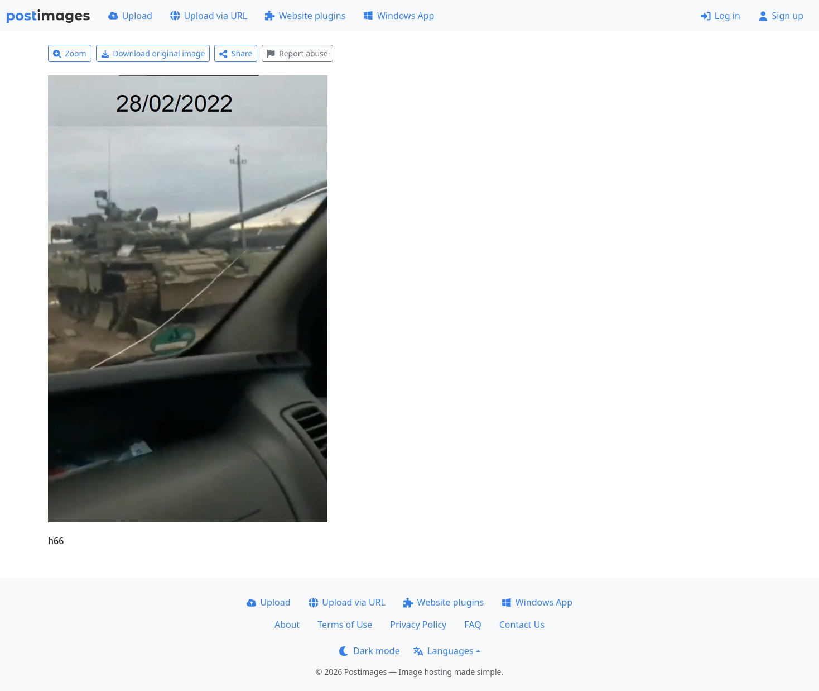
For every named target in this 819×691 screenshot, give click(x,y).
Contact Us (522, 624)
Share (235, 53)
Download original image (153, 53)
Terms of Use (344, 624)
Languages (443, 651)
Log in (720, 15)
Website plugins (305, 15)
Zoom (69, 53)
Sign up (780, 15)
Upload (130, 15)
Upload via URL (208, 15)
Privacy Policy (418, 624)
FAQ (472, 624)
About (287, 624)
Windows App (398, 15)
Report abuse (297, 53)
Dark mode (369, 651)
